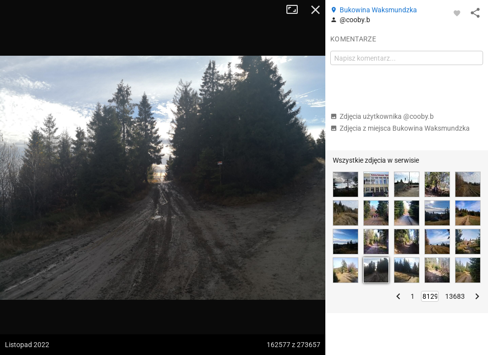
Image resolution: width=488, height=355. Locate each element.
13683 (455, 296)
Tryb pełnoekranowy (296, 10)
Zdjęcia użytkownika (382, 116)
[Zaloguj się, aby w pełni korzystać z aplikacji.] (457, 13)
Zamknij (315, 10)
